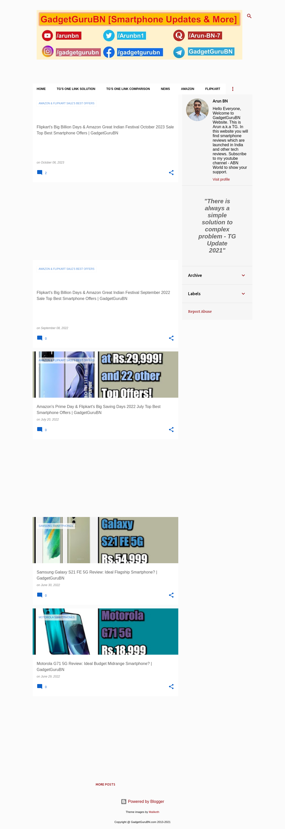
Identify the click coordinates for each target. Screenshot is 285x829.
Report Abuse (200, 311)
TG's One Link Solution (76, 89)
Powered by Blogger (142, 801)
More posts (105, 784)
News (165, 89)
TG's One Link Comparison (128, 89)
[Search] (249, 16)
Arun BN (220, 101)
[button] (171, 173)
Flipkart (212, 89)
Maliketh (154, 811)
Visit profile (221, 179)
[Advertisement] (104, 221)
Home (41, 89)
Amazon (187, 89)
